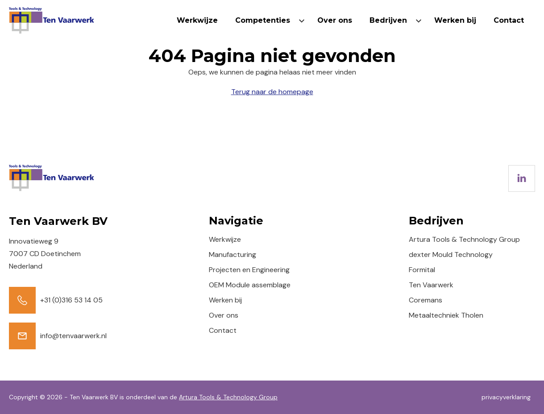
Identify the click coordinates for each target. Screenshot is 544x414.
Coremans (425, 300)
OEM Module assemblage (250, 285)
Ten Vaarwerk (431, 285)
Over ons (334, 20)
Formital (422, 269)
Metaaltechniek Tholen (446, 315)
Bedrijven (388, 20)
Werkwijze (197, 20)
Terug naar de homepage (272, 91)
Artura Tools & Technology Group (464, 239)
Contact (509, 20)
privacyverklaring (506, 397)
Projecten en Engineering (249, 269)
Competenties (262, 20)
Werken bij (455, 20)
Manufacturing (232, 254)
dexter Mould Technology (451, 254)
